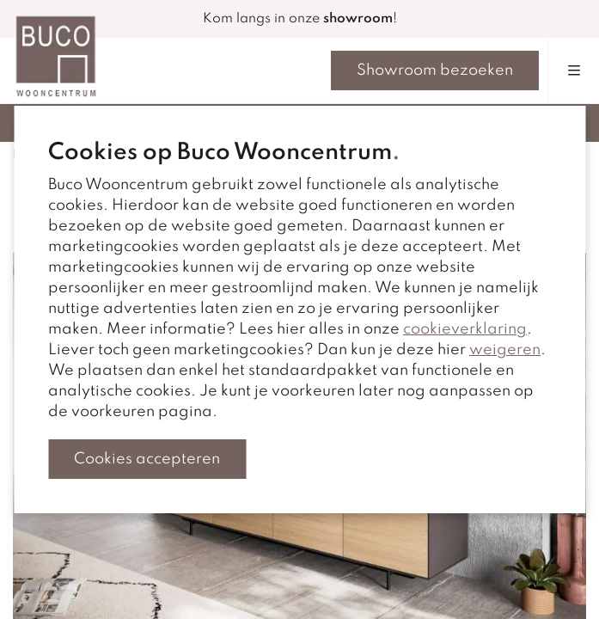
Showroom (435, 70)
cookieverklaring (465, 329)
